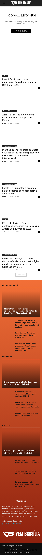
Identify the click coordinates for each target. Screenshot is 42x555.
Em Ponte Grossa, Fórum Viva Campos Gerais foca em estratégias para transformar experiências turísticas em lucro (20, 262)
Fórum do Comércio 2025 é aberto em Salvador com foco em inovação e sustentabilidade (27, 405)
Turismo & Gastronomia (10, 111)
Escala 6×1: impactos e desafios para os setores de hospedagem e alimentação (19, 191)
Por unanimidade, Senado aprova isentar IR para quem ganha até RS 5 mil (25, 394)
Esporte (5, 219)
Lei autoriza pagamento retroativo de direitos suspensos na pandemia (27, 484)
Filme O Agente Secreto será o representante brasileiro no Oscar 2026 (26, 335)
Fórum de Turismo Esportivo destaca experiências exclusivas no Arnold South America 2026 (20, 226)
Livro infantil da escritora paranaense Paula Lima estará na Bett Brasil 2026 (19, 82)
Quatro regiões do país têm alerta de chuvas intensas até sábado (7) (20, 452)
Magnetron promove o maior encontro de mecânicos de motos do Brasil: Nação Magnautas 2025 (20, 311)
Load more (21, 275)
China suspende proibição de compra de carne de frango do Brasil (20, 383)
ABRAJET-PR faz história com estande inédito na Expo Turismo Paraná (19, 117)
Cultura (5, 75)
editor (4, 88)
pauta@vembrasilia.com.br (11, 523)
